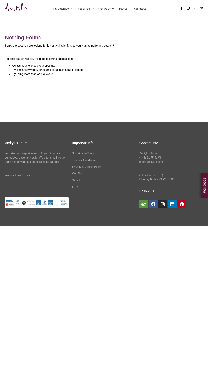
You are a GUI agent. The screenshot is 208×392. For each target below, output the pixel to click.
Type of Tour (85, 8)
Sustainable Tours (83, 153)
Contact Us (140, 8)
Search (76, 180)
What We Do (105, 8)
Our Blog (77, 173)
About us (124, 8)
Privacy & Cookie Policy (87, 166)
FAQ (75, 186)
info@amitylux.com (151, 161)
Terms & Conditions (84, 160)
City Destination (63, 8)
